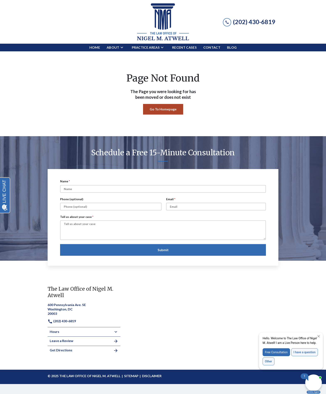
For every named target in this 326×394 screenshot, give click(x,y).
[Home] (95, 47)
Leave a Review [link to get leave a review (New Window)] (84, 341)
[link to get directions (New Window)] (84, 309)
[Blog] (231, 47)
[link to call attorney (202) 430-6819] (249, 21)
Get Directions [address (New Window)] (84, 350)
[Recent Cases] (184, 47)
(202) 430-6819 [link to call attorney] (62, 321)
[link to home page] (163, 21)
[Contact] (212, 47)
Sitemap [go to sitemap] (131, 376)
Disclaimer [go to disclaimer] (152, 376)
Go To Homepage (163, 109)
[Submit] (163, 250)
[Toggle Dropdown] (123, 47)
